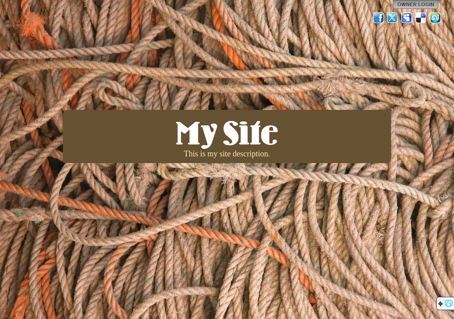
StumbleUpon (435, 18)
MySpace (407, 18)
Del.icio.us (421, 18)
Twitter (393, 18)
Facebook (378, 18)
